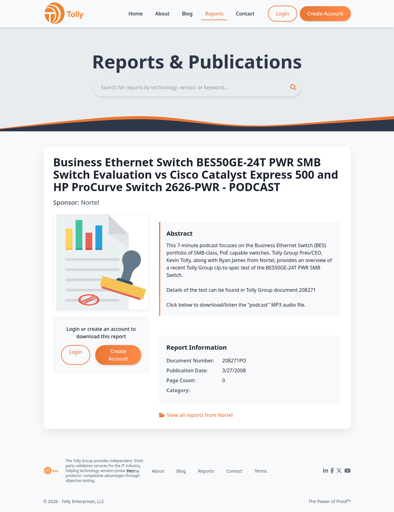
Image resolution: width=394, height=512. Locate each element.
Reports (214, 13)
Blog (187, 13)
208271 (307, 290)
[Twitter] (339, 471)
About (162, 13)
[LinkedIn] (325, 471)
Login (282, 13)
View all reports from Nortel (196, 415)
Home (136, 13)
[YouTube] (347, 471)
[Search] (197, 87)
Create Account (325, 13)
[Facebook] (332, 471)
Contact (245, 13)
